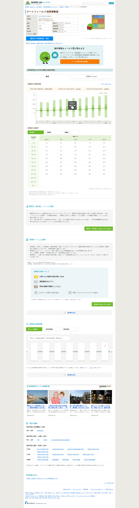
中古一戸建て (105, 492)
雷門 (38, 440)
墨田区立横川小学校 (88, 454)
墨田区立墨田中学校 (93, 449)
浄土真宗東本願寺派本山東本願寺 (60, 440)
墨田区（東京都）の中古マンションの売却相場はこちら (42, 478)
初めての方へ (67, 489)
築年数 (49, 132)
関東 (33, 497)
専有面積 (32, 132)
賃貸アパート (59, 492)
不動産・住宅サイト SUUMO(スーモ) (34, 492)
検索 (112, 3)
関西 (46, 497)
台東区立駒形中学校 (58, 449)
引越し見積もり (56, 495)
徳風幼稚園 (55, 459)
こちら (91, 367)
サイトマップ (77, 489)
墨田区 (67, 7)
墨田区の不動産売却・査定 (39, 38)
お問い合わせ (109, 489)
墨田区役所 (40, 430)
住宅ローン (64, 495)
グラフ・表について (106, 84)
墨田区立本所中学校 (42, 452)
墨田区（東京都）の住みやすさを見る (98, 228)
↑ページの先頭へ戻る (109, 482)
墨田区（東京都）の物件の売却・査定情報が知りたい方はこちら (44, 43)
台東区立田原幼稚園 (42, 459)
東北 (30, 497)
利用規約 (85, 489)
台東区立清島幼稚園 (89, 459)
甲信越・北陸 (38, 497)
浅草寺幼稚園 (76, 459)
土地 (110, 492)
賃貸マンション (51, 492)
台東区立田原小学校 (42, 454)
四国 (49, 497)
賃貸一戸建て (66, 492)
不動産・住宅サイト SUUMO (33, 7)
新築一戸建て (97, 492)
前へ (27, 352)
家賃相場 (73, 492)
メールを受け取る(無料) (80, 61)
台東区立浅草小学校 (58, 454)
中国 (52, 497)
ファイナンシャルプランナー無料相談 (86, 495)
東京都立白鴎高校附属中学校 (75, 449)
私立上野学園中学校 (42, 449)
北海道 (26, 497)
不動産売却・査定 (43, 495)
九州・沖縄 (56, 497)
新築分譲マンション (80, 492)
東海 (43, 497)
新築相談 (50, 495)
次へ (111, 352)
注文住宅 (27, 495)
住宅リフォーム (34, 495)
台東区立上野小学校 (42, 457)
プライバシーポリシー (97, 489)
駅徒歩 (66, 132)
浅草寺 (45, 440)
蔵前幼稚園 (65, 459)
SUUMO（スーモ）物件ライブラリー (38, 3)
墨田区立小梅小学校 (73, 454)
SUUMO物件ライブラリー (50, 7)
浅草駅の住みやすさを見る (102, 304)
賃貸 (46, 492)
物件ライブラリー (71, 495)
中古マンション (90, 492)
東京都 (61, 7)
